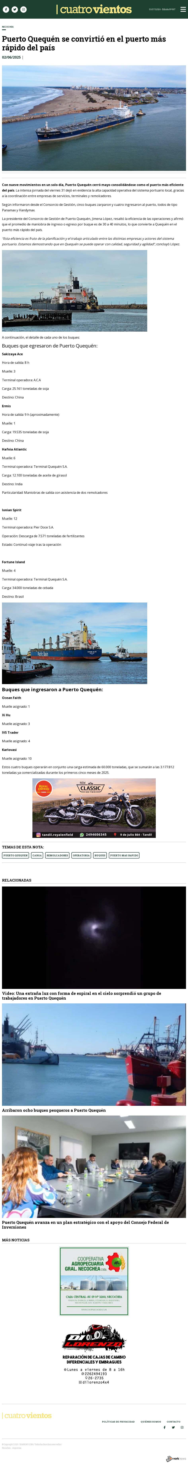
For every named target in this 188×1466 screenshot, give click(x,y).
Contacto (173, 1421)
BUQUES (99, 855)
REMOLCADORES (57, 855)
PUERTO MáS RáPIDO (124, 855)
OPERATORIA (81, 855)
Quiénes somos (151, 1421)
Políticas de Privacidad (118, 1421)
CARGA (37, 855)
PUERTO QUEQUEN (15, 855)
